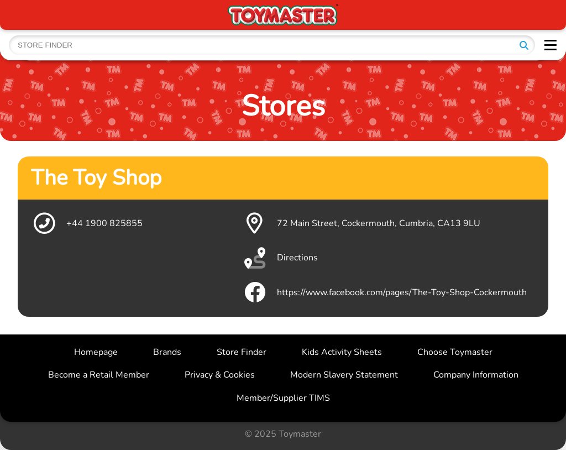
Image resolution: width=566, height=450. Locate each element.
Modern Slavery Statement (344, 375)
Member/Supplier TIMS (283, 398)
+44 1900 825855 (87, 223)
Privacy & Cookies (220, 375)
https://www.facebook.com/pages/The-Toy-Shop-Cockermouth (384, 292)
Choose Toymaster (454, 352)
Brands (167, 352)
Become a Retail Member (98, 375)
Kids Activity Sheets (342, 352)
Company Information (475, 375)
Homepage (96, 352)
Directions (280, 258)
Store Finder (241, 352)
